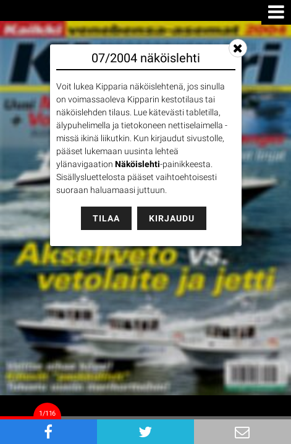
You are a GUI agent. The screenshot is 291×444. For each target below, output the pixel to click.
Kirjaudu (172, 218)
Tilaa (106, 218)
